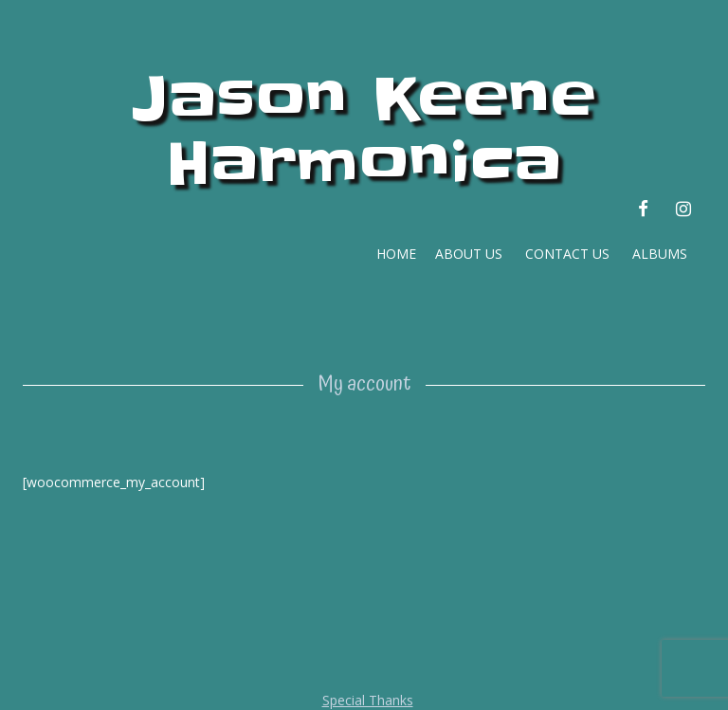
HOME (392, 254)
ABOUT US (466, 254)
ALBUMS (659, 254)
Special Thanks (367, 700)
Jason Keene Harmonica (364, 131)
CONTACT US (567, 254)
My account (364, 384)
